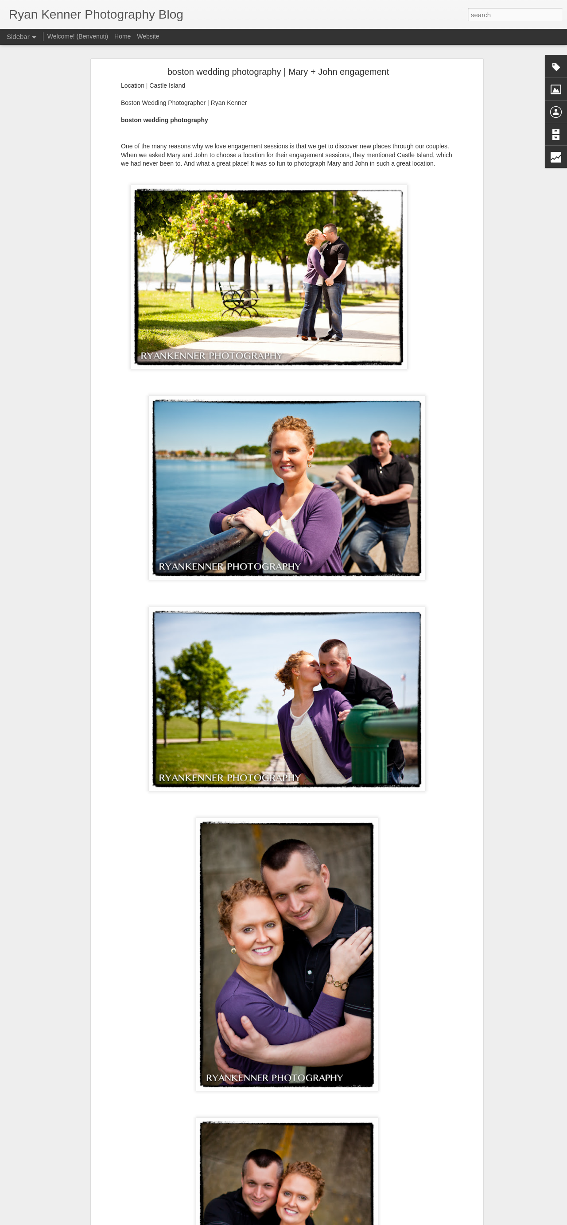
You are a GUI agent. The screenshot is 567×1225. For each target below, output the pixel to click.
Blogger (311, 1220)
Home (122, 36)
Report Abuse (337, 1220)
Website (148, 36)
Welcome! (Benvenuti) (77, 36)
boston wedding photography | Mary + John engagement (278, 69)
